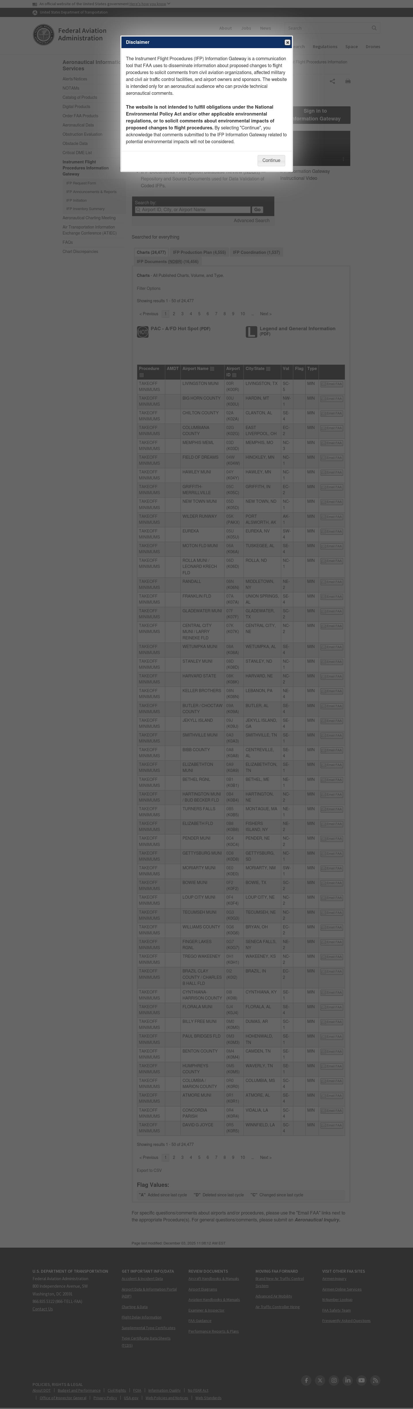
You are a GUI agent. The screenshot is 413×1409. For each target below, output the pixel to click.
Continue (271, 160)
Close (287, 42)
